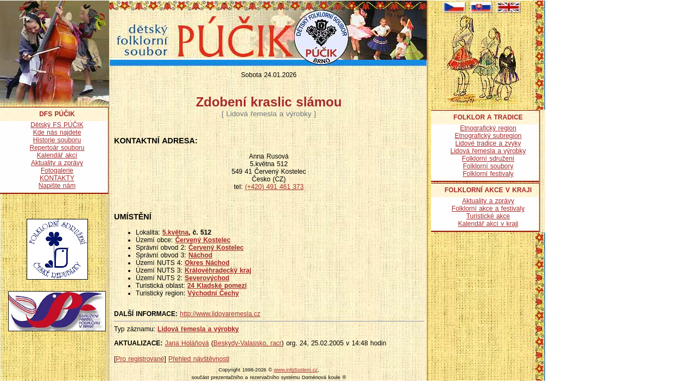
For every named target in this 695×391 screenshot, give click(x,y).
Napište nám (57, 186)
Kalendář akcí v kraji (488, 224)
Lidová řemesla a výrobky (198, 329)
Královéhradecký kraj (218, 270)
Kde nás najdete (57, 132)
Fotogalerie (57, 170)
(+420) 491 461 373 (274, 187)
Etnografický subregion (487, 136)
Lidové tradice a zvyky (488, 143)
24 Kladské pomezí (217, 285)
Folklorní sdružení (488, 158)
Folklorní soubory (488, 166)
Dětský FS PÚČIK (56, 125)
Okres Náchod (207, 263)
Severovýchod (207, 278)
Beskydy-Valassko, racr (247, 343)
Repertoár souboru (56, 148)
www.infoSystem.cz (296, 370)
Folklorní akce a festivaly (488, 208)
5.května (175, 232)
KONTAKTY (57, 178)
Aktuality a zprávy (57, 163)
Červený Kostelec (203, 240)
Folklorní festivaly (488, 174)
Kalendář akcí (57, 155)
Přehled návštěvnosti (198, 359)
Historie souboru (57, 140)
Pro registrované (140, 359)
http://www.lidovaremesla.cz (220, 314)
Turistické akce (488, 216)
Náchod (200, 255)
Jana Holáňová (187, 343)
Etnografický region (488, 128)
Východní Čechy (213, 293)
